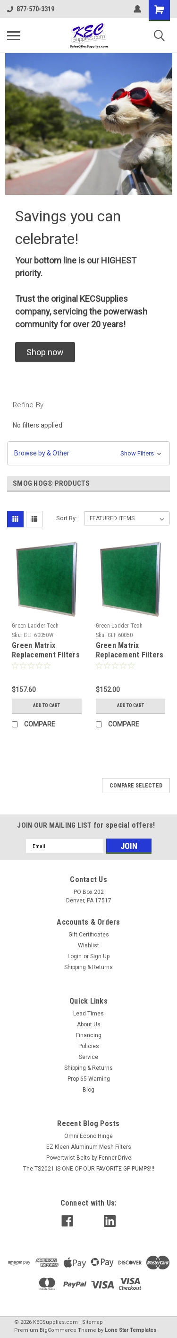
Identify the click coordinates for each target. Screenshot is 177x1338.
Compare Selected (136, 785)
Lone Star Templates (130, 1330)
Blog (88, 1089)
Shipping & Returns (88, 967)
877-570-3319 (30, 9)
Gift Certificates (88, 934)
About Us (89, 1024)
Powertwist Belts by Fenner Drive (88, 1157)
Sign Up (100, 956)
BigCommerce (58, 1330)
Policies (88, 1046)
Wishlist (88, 945)
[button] (45, 352)
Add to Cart (46, 705)
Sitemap (92, 1322)
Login (74, 956)
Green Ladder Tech (35, 625)
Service (88, 1057)
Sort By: (66, 518)
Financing (88, 1035)
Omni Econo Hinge (88, 1136)
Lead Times (88, 1013)
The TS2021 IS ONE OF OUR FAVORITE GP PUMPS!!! (88, 1168)
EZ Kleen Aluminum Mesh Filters (88, 1147)
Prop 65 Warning (88, 1079)
